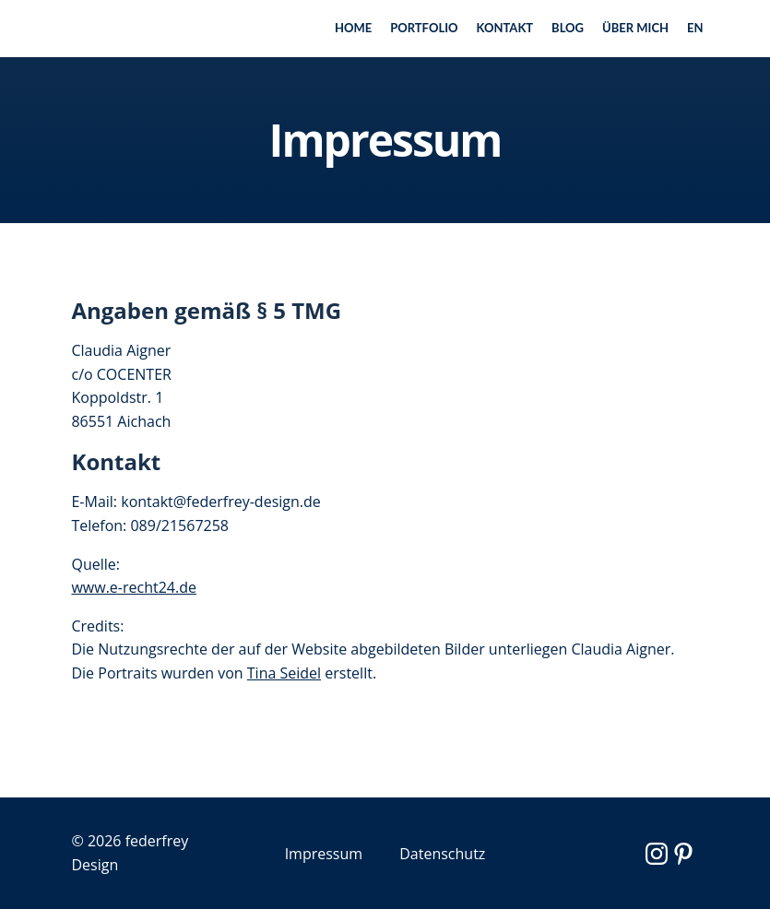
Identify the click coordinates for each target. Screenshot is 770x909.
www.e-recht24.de (134, 587)
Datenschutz (442, 854)
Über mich (635, 27)
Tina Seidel (284, 673)
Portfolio (423, 27)
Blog (567, 27)
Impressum (323, 854)
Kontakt (505, 27)
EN (695, 27)
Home (353, 27)
